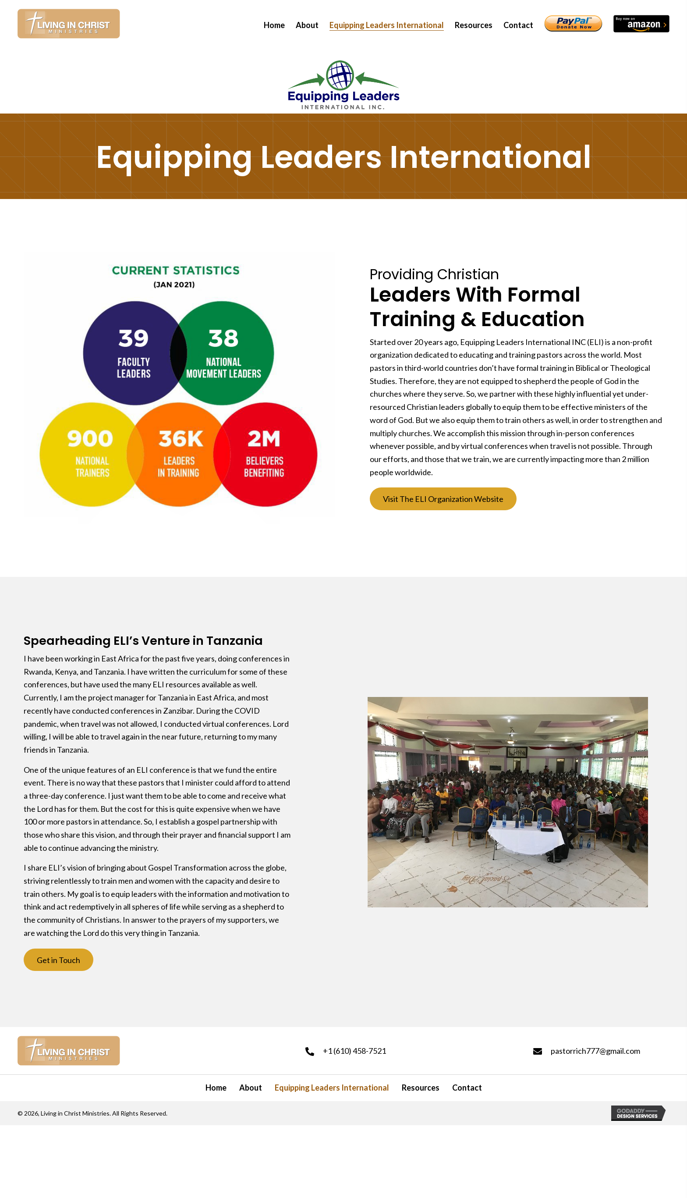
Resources (420, 1087)
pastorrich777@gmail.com (595, 1051)
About (250, 1087)
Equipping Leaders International (332, 1087)
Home (216, 1087)
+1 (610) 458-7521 (354, 1051)
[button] (443, 498)
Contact (467, 1087)
